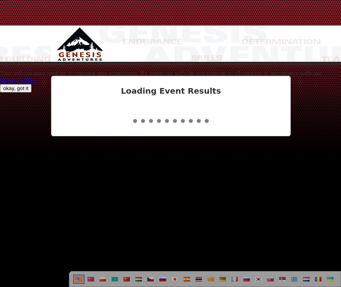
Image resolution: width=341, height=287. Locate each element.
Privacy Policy (18, 80)
